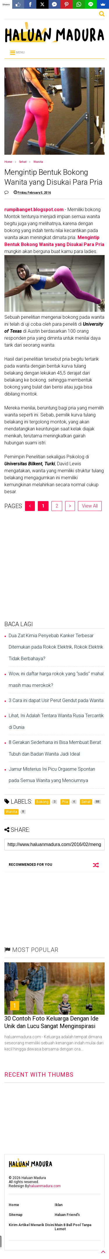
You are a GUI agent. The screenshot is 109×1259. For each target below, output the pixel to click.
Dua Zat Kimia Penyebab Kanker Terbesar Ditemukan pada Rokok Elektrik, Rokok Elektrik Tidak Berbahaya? (56, 647)
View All (90, 506)
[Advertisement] (54, 565)
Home (8, 161)
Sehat (22, 161)
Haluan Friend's (67, 1215)
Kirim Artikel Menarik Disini (31, 1225)
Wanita (38, 161)
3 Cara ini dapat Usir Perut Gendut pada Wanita (56, 700)
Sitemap (15, 1215)
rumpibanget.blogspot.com (34, 209)
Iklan (58, 1205)
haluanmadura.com (45, 1186)
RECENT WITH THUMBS (39, 1074)
